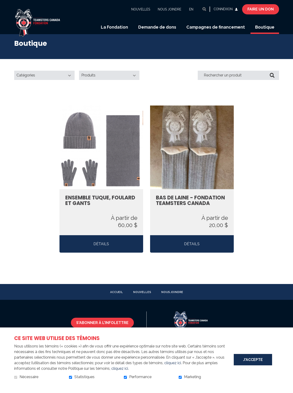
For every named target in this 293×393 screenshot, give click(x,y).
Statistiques (84, 377)
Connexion (223, 9)
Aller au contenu (3, 3)
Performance (140, 377)
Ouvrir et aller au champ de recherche (204, 9)
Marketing (192, 377)
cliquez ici (172, 363)
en (191, 9)
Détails (101, 250)
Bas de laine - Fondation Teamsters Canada (190, 206)
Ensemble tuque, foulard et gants (100, 206)
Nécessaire (29, 377)
